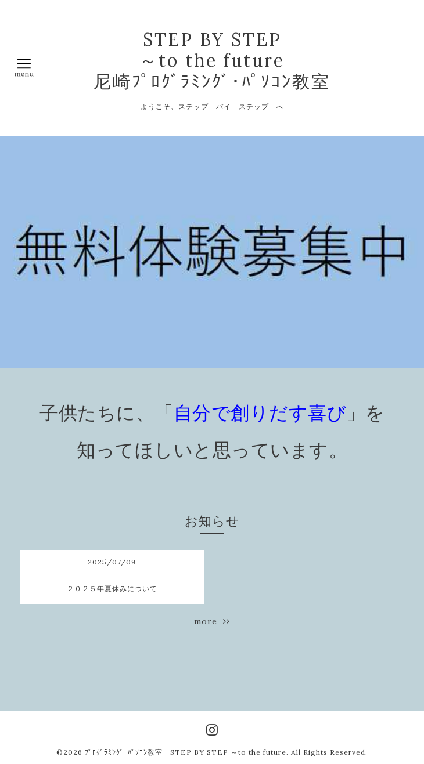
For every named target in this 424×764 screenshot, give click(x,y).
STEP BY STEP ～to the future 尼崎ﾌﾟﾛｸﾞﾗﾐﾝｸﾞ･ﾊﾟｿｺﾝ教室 (212, 60)
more (212, 621)
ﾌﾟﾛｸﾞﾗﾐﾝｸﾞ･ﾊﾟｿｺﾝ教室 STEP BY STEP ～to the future (185, 752)
